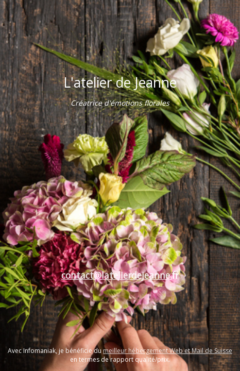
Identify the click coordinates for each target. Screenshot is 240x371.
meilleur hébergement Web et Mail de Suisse (167, 350)
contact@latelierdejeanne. (116, 275)
